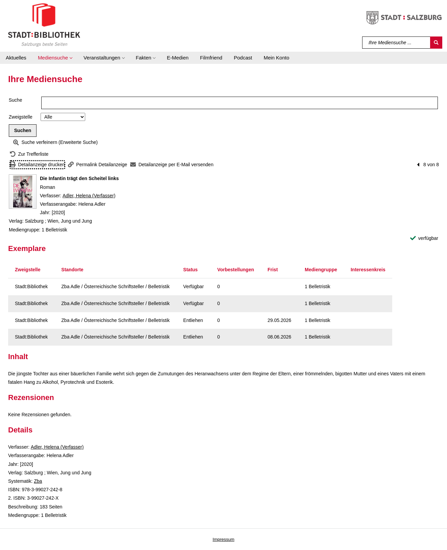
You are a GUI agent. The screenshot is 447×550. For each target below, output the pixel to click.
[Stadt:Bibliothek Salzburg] (44, 24)
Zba (38, 481)
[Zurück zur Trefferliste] (29, 154)
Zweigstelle (20, 117)
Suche (15, 100)
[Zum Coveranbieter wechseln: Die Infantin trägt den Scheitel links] (23, 191)
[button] (54, 58)
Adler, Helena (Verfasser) (89, 195)
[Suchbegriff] (396, 42)
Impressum (223, 539)
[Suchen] (436, 42)
